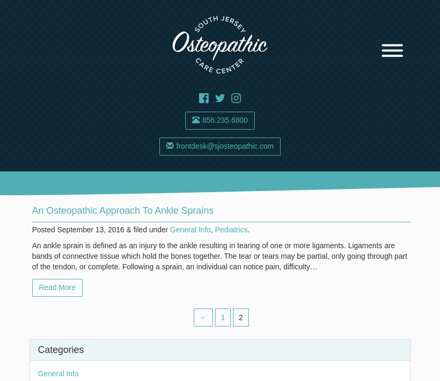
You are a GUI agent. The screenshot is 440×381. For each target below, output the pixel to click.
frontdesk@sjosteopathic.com (220, 146)
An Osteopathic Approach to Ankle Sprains (123, 210)
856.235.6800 (220, 120)
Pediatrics (231, 229)
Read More (57, 287)
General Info (190, 229)
